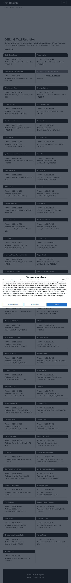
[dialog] (35, 291)
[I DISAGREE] (67, 278)
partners (12, 280)
